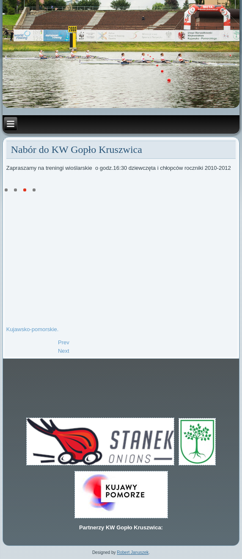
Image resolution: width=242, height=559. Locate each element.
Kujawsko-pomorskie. (32, 329)
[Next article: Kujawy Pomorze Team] (63, 351)
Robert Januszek (132, 552)
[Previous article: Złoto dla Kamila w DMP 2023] (63, 342)
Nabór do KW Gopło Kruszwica (76, 149)
